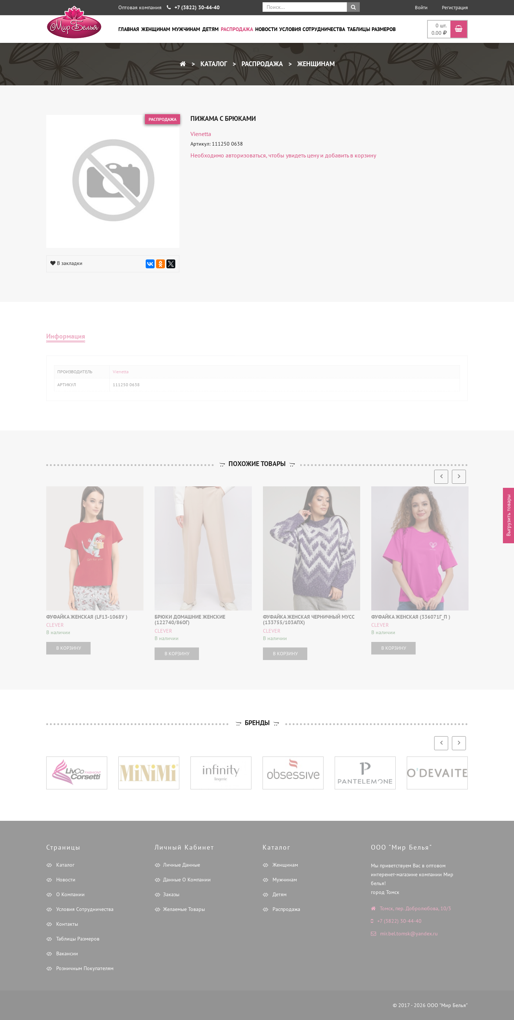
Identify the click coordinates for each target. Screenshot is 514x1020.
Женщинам (155, 29)
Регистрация (455, 7)
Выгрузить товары (508, 516)
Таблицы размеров (371, 29)
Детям (210, 29)
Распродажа (237, 29)
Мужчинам (186, 29)
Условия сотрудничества (312, 29)
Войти (421, 7)
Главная (128, 29)
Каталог (213, 63)
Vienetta (200, 133)
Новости (266, 29)
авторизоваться (246, 155)
